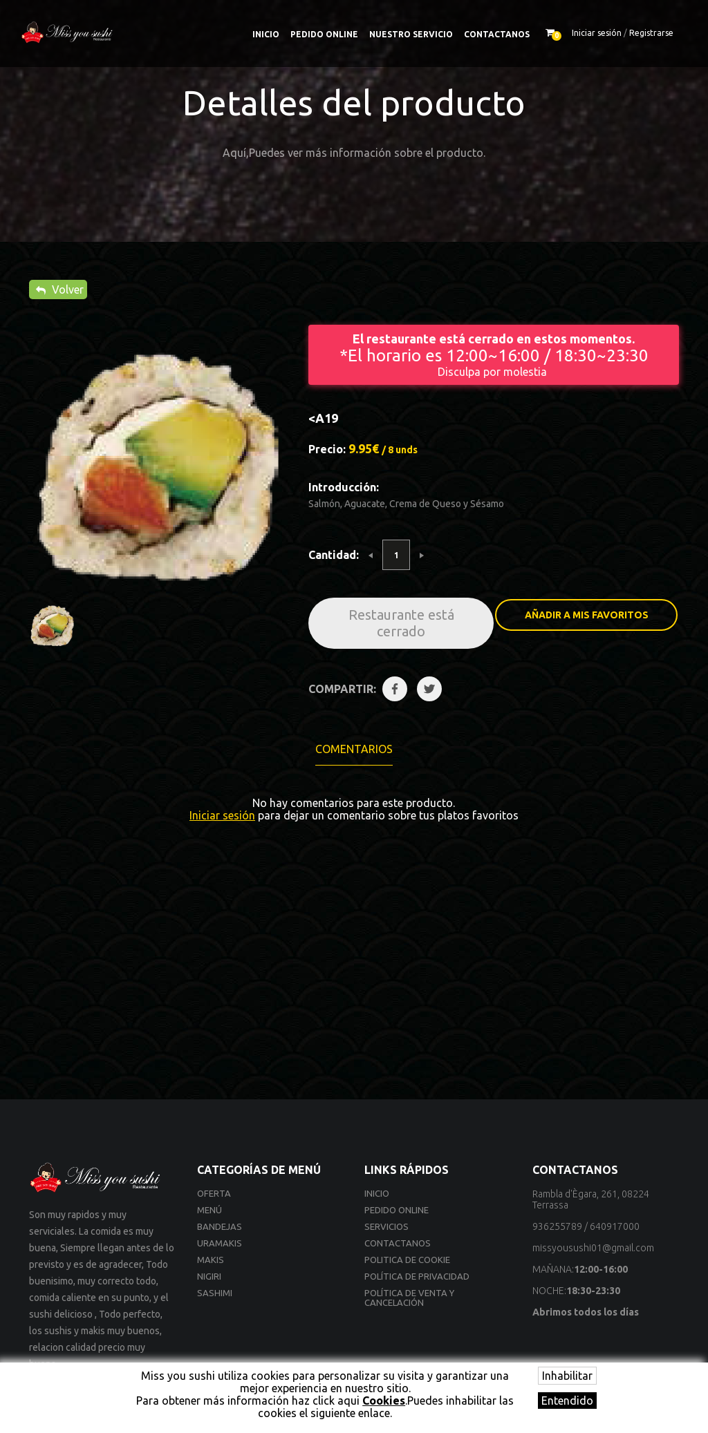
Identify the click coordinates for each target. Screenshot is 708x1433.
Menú (209, 1210)
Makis (210, 1259)
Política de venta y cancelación (409, 1297)
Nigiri (209, 1276)
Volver (60, 289)
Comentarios (354, 749)
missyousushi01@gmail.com (593, 1247)
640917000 (615, 1226)
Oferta (214, 1193)
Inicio (265, 34)
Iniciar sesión (597, 32)
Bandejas (219, 1226)
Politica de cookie (407, 1259)
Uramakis (219, 1243)
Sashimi (214, 1293)
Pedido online (324, 34)
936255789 (557, 1226)
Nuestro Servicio (411, 34)
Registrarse (651, 32)
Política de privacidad (416, 1276)
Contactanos (497, 34)
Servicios (386, 1226)
